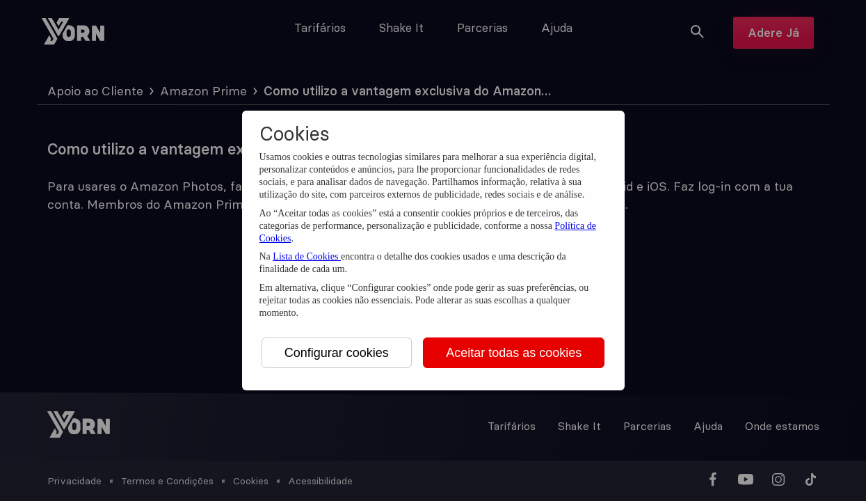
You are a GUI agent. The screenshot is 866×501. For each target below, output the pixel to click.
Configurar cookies (336, 353)
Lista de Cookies (307, 256)
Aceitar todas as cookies (514, 353)
